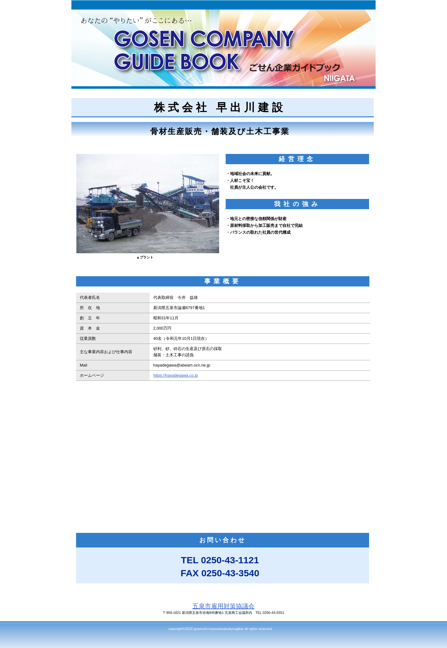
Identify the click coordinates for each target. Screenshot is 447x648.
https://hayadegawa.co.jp (175, 375)
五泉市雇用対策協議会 (223, 606)
